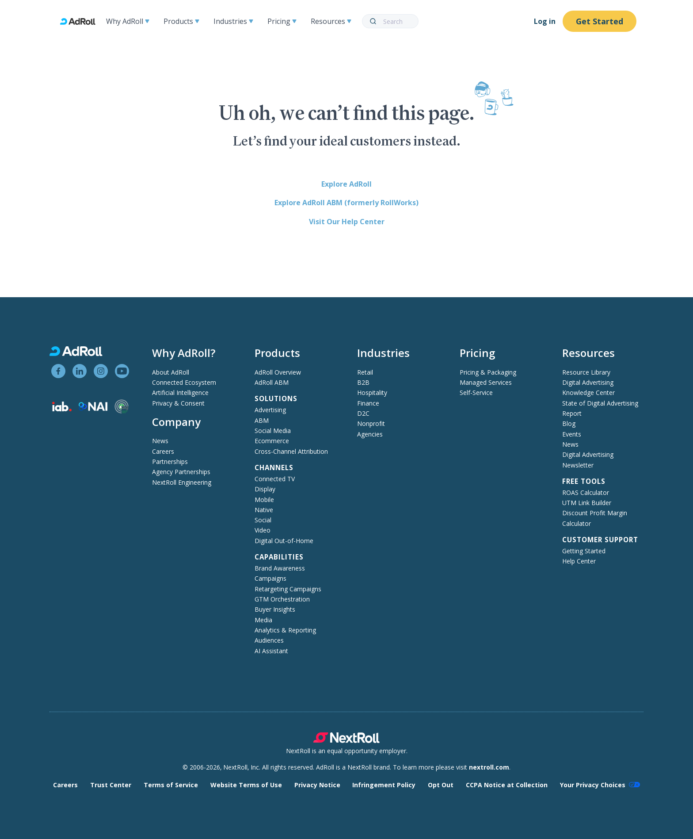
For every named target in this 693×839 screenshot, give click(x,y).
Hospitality (372, 392)
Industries (233, 21)
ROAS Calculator (585, 492)
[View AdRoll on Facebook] (58, 371)
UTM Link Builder (586, 502)
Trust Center (110, 785)
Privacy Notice (317, 785)
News (160, 441)
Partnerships (170, 461)
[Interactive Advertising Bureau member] (62, 409)
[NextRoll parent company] (346, 740)
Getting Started (583, 551)
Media (263, 620)
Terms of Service (171, 785)
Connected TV (275, 479)
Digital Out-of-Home (284, 540)
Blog (568, 423)
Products (181, 21)
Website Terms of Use (246, 785)
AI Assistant (271, 651)
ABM (262, 420)
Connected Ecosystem (184, 382)
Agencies (370, 434)
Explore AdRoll (346, 184)
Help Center (579, 561)
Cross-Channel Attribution (291, 451)
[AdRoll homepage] (81, 21)
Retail (365, 372)
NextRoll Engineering (181, 482)
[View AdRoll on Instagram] (101, 371)
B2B (363, 382)
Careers (163, 451)
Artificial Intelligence (180, 392)
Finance (368, 403)
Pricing (282, 21)
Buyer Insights (275, 609)
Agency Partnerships (181, 471)
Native (264, 510)
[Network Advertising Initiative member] (93, 408)
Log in (545, 21)
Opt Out (440, 785)
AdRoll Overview (278, 372)
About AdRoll (170, 372)
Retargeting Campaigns (288, 589)
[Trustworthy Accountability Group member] (121, 411)
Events (571, 434)
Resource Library (586, 372)
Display (265, 489)
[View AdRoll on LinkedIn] (79, 371)
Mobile (264, 499)
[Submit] (372, 21)
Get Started (599, 21)
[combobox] (390, 21)
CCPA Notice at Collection (507, 785)
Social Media (273, 430)
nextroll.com (489, 767)
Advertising (270, 410)
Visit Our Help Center (347, 221)
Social (263, 520)
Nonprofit (371, 423)
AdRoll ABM (272, 382)
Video (262, 530)
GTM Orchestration (282, 599)
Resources (331, 21)
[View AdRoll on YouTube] (122, 371)
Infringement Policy (383, 785)
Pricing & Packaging (488, 372)
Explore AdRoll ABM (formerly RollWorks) (346, 202)
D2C (363, 413)
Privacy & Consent (178, 403)
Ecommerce (272, 441)
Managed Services (486, 382)
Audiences (269, 640)
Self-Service (476, 392)
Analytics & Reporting (285, 630)
